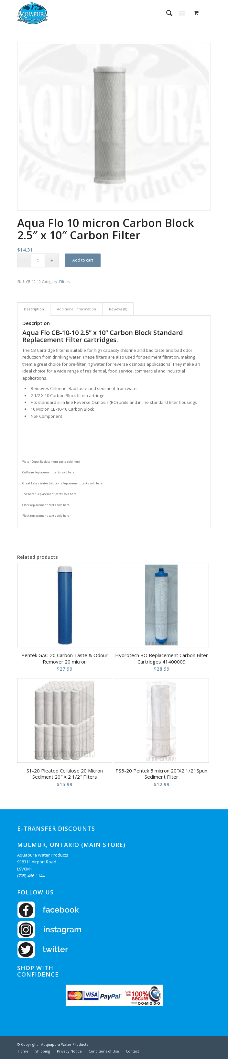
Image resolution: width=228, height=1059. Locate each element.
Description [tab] (34, 309)
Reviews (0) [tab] (118, 309)
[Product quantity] (38, 260)
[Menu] (182, 13)
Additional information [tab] (76, 309)
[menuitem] (166, 13)
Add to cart (82, 260)
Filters (64, 281)
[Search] (166, 13)
